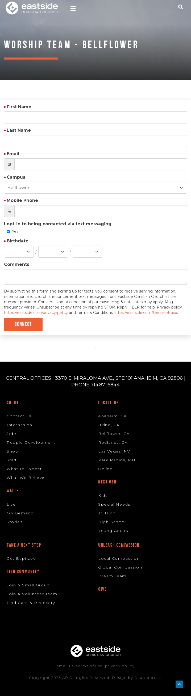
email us (65, 666)
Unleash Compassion (119, 545)
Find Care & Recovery (31, 602)
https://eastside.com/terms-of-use (145, 312)
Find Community (23, 571)
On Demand (20, 513)
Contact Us (19, 416)
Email (13, 153)
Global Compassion (120, 567)
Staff (12, 460)
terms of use (89, 666)
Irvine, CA (109, 424)
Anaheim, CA (112, 416)
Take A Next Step (24, 545)
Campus (16, 177)
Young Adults (113, 530)
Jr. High (107, 513)
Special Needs (114, 504)
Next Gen (107, 482)
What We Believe (26, 477)
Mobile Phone (22, 200)
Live (11, 504)
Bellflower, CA (114, 433)
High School (112, 521)
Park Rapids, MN (117, 460)
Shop (12, 451)
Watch (13, 491)
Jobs (12, 433)
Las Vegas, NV (114, 451)
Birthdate (17, 240)
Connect (23, 324)
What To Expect (24, 468)
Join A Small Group (28, 585)
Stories (14, 521)
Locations (108, 403)
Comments (16, 264)
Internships (19, 424)
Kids (102, 495)
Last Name (19, 130)
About (13, 403)
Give (102, 589)
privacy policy (120, 666)
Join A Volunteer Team (32, 593)
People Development (31, 442)
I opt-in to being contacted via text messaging (57, 223)
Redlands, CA (113, 442)
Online (105, 468)
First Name (19, 106)
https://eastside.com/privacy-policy (36, 312)
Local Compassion (119, 558)
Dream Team (112, 576)
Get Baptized (21, 558)
